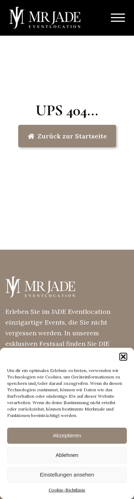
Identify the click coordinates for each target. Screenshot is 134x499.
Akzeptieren (67, 435)
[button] (123, 356)
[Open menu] (118, 18)
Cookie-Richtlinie (67, 490)
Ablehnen (67, 455)
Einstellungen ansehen (67, 475)
